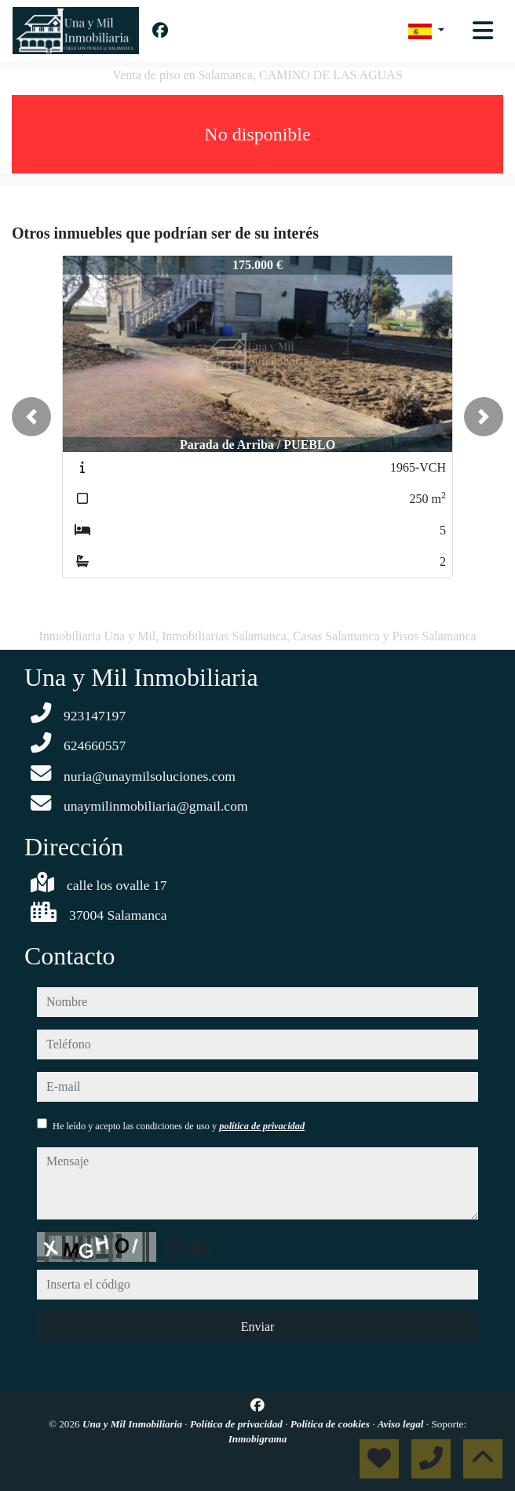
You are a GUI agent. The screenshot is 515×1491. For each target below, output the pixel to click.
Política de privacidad (237, 1424)
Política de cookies (331, 1424)
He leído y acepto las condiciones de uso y (179, 1126)
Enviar (258, 1326)
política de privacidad (262, 1126)
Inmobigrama (257, 1439)
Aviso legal (402, 1424)
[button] (31, 416)
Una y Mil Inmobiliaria (133, 1424)
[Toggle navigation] (482, 31)
